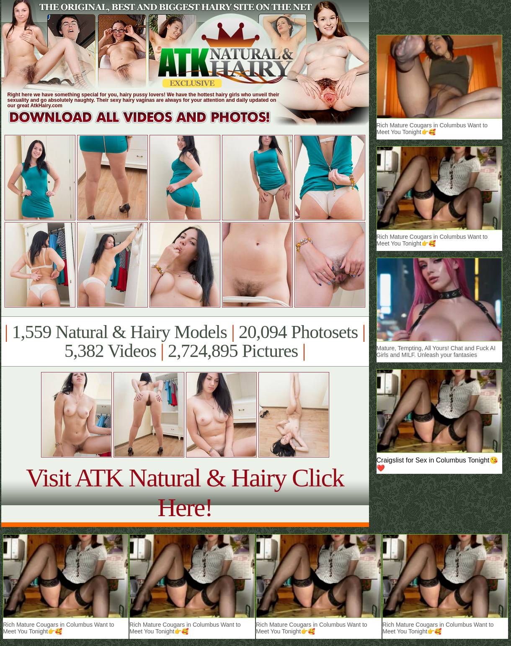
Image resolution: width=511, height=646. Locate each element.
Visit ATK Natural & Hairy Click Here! (185, 492)
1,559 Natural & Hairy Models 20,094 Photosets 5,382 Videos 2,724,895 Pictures (185, 341)
